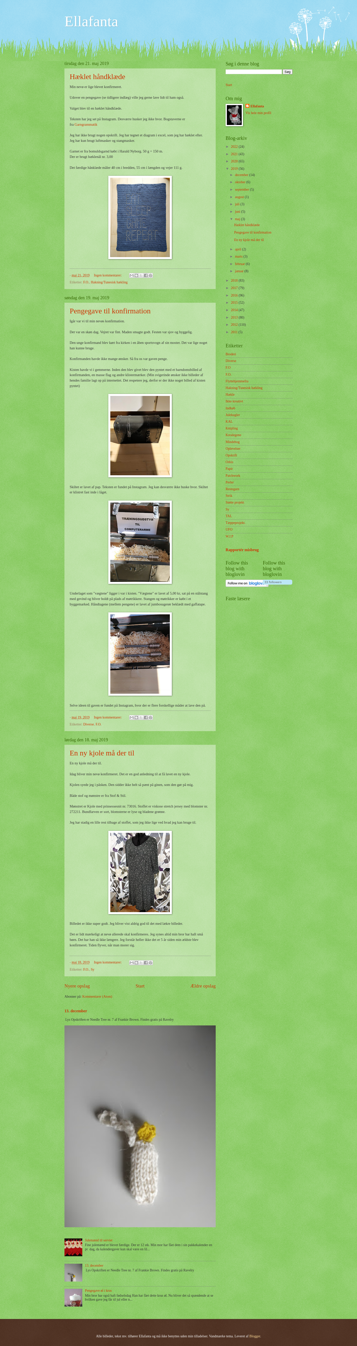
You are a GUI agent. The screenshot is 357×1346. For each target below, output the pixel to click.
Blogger (254, 1336)
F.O (228, 367)
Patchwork (233, 476)
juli (237, 204)
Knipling (232, 428)
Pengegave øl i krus (98, 1290)
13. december (75, 1011)
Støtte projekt (235, 502)
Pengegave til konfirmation (110, 311)
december (242, 175)
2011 (234, 332)
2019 (234, 169)
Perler (230, 482)
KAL (229, 421)
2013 (234, 317)
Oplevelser (233, 448)
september (242, 189)
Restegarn (232, 489)
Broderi (231, 354)
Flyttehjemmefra (237, 381)
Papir (229, 469)
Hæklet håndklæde (97, 76)
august (240, 197)
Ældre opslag (203, 985)
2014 (234, 310)
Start (140, 985)
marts (239, 256)
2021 (234, 154)
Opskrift (231, 455)
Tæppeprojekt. (235, 523)
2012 (234, 325)
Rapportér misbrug (242, 550)
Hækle (230, 394)
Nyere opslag (77, 985)
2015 (234, 302)
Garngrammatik (86, 124)
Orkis (229, 462)
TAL (229, 516)
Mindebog (233, 442)
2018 (234, 280)
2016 (234, 295)
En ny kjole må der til (102, 753)
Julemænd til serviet (99, 1240)
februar (240, 264)
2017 (234, 288)
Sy (92, 969)
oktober (240, 182)
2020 (234, 161)
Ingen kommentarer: (108, 275)
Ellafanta (91, 21)
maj (238, 219)
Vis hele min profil (258, 113)
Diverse (88, 724)
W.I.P (229, 536)
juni (238, 211)
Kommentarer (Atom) (97, 996)
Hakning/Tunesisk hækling (109, 282)
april (238, 249)
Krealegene (233, 435)
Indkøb (230, 408)
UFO (229, 529)
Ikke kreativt (234, 401)
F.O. (86, 282)
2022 (234, 147)
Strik (229, 496)
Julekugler (233, 415)
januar (239, 271)
